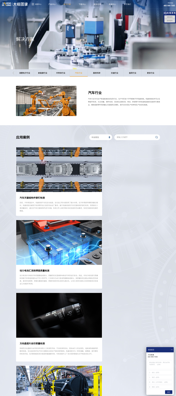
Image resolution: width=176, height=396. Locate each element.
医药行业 (132, 73)
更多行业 (150, 73)
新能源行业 (42, 73)
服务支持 (97, 4)
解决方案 (67, 4)
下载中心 (82, 4)
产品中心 (52, 4)
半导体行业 (60, 73)
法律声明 (136, 392)
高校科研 (96, 73)
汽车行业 (79, 74)
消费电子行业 (24, 73)
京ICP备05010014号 (80, 392)
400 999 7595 (50, 377)
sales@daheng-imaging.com (99, 379)
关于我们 (127, 4)
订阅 (19, 393)
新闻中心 (112, 4)
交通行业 (114, 73)
